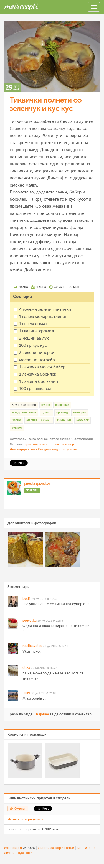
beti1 (26, 599)
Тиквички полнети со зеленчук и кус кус (46, 104)
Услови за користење (55, 848)
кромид (62, 412)
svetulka (29, 620)
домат (46, 412)
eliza (26, 668)
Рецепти (32, 490)
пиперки (79, 412)
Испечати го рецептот (25, 819)
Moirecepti (13, 848)
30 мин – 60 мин (39, 420)
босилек (82, 420)
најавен (42, 714)
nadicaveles (32, 646)
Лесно (16, 420)
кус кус (17, 428)
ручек (45, 405)
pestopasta (37, 483)
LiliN (26, 693)
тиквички (64, 420)
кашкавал (62, 405)
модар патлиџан (24, 412)
